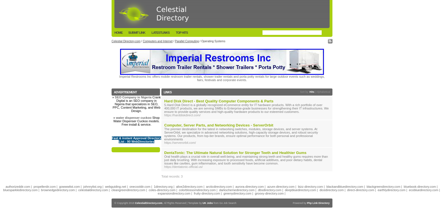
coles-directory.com (162, 190)
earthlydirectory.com (391, 190)
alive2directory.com (189, 186)
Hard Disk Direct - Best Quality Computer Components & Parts (219, 101)
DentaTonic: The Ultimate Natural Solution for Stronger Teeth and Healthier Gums (235, 153)
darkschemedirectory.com (237, 190)
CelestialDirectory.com (149, 203)
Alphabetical (323, 91)
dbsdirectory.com (269, 190)
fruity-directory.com (207, 193)
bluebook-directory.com (420, 186)
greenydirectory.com (237, 193)
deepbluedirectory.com (300, 190)
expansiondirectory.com (174, 193)
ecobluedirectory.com (423, 190)
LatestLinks (160, 32)
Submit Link (136, 32)
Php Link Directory (318, 203)
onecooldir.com (139, 186)
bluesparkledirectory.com (20, 190)
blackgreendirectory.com (383, 186)
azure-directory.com (280, 186)
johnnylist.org (92, 186)
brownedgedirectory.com (58, 190)
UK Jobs (207, 203)
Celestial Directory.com (126, 41)
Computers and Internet (157, 41)
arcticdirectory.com (219, 186)
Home (118, 32)
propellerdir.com (45, 186)
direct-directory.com (360, 190)
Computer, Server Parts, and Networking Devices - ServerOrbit (218, 125)
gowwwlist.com (69, 186)
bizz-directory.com (310, 186)
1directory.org (163, 186)
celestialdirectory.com (93, 190)
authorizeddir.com (18, 186)
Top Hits (182, 32)
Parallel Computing (187, 41)
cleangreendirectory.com (129, 190)
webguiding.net (115, 186)
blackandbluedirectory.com (344, 186)
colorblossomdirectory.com (197, 190)
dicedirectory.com (331, 190)
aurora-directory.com (249, 186)
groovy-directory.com (269, 193)
